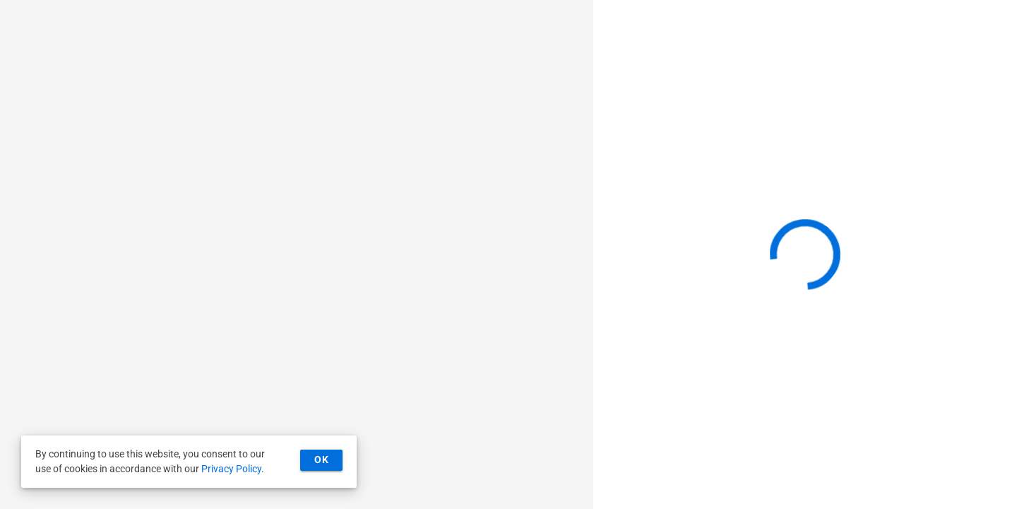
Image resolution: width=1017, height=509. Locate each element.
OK (321, 459)
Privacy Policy (231, 468)
